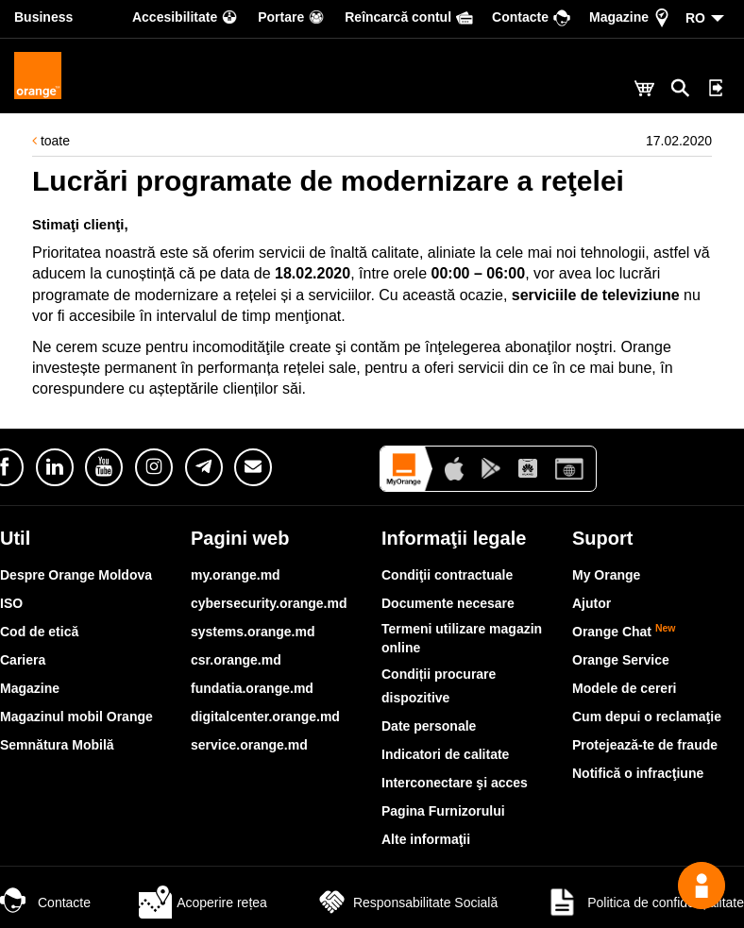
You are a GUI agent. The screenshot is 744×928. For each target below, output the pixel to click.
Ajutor (591, 603)
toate (51, 140)
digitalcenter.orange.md (265, 716)
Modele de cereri (624, 688)
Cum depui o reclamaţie (646, 716)
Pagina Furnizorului (443, 810)
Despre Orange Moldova (76, 574)
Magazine (29, 688)
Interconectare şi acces (454, 782)
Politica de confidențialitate (645, 902)
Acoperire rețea (203, 902)
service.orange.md (249, 744)
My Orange (606, 574)
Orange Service (620, 659)
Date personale (428, 726)
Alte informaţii (425, 839)
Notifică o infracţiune (637, 773)
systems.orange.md (253, 631)
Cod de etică (39, 631)
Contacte (45, 902)
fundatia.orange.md (252, 688)
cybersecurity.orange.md (269, 603)
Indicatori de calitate (445, 754)
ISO (11, 603)
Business (43, 17)
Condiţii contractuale (447, 574)
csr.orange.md (236, 659)
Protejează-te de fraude (645, 744)
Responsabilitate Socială (406, 902)
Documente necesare (448, 603)
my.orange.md (235, 574)
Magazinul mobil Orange (76, 716)
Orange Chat (624, 631)
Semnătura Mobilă (57, 744)
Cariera (22, 659)
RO (695, 17)
